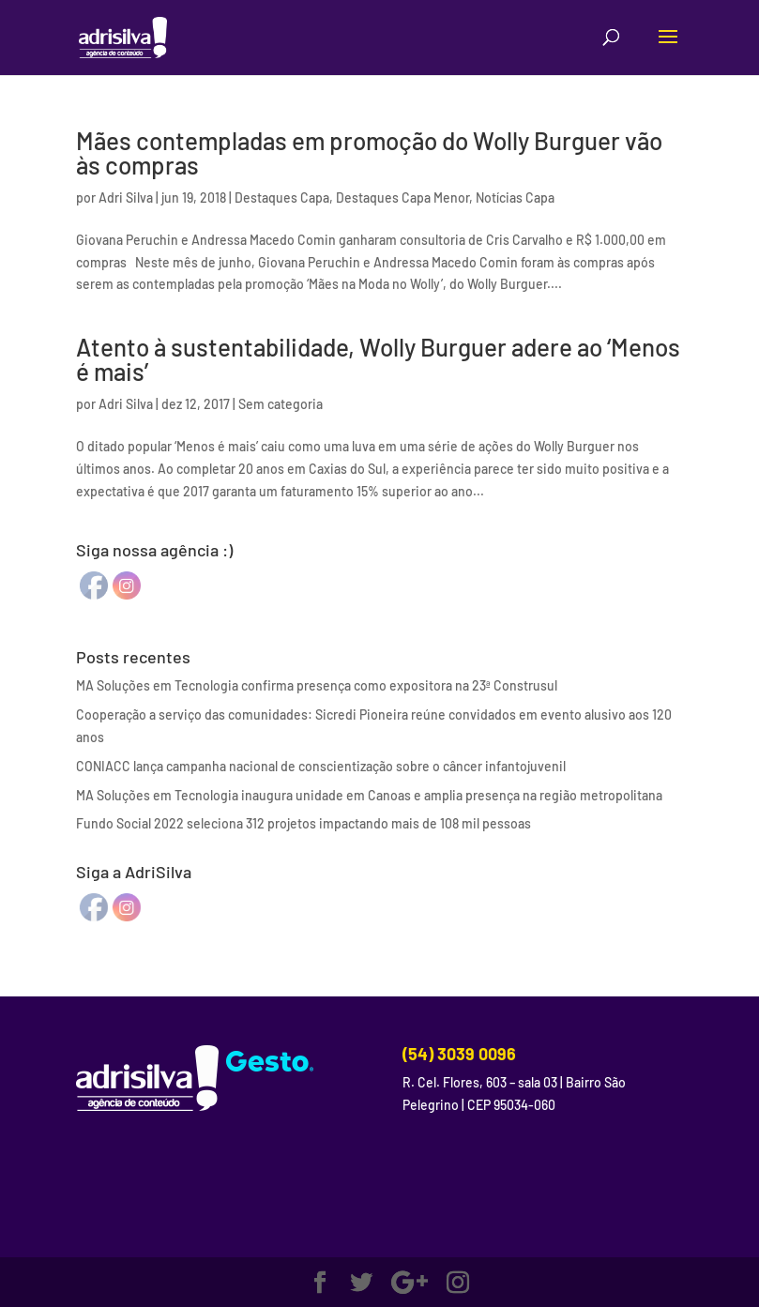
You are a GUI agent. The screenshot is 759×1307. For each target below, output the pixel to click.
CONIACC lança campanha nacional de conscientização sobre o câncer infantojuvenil (321, 766)
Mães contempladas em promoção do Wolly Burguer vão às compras (369, 152)
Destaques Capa (282, 197)
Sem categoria (280, 404)
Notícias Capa (515, 197)
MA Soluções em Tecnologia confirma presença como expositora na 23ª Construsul (316, 685)
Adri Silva (126, 197)
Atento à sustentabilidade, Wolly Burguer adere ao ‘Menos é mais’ (378, 359)
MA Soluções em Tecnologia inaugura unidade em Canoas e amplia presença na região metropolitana (369, 795)
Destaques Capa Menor (402, 197)
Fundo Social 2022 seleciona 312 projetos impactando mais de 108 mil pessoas (303, 823)
